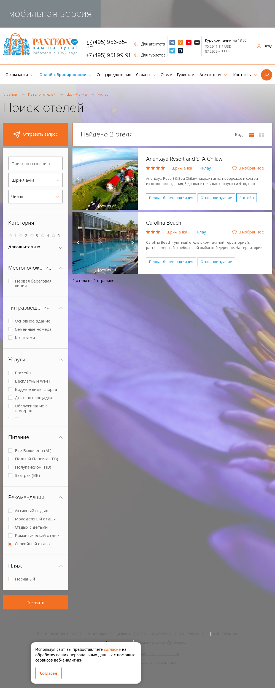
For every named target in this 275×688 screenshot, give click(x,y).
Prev (77, 179)
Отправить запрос (35, 134)
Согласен (48, 673)
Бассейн (246, 197)
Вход (264, 45)
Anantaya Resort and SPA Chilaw (184, 159)
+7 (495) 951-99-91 (108, 55)
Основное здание (216, 197)
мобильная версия (50, 14)
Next (132, 179)
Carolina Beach (163, 223)
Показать (35, 602)
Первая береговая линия (171, 197)
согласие (112, 649)
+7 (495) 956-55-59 (106, 44)
